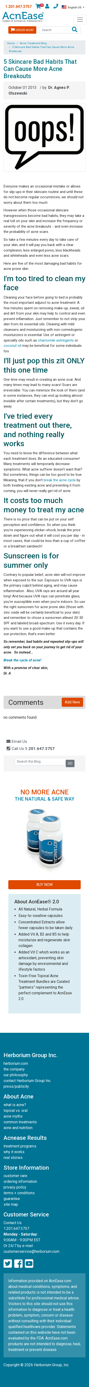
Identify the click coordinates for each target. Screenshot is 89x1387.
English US (72, 7)
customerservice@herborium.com (31, 1251)
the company (14, 1069)
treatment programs (20, 1146)
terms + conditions (19, 1193)
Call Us (30, 748)
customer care (15, 1175)
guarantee (12, 1198)
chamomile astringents (56, 340)
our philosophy (16, 1075)
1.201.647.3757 (18, 6)
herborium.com (16, 1063)
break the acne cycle (60, 480)
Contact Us (13, 1223)
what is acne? (15, 1105)
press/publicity (16, 1086)
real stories (13, 1157)
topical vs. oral (16, 1110)
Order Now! (22, 30)
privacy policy (15, 1187)
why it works (14, 1152)
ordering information (20, 1181)
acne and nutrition (18, 1127)
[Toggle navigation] (80, 19)
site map (11, 1204)
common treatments (20, 1122)
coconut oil (13, 345)
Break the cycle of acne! (23, 660)
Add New (72, 702)
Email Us (16, 741)
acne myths (13, 1116)
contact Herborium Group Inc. (27, 1080)
